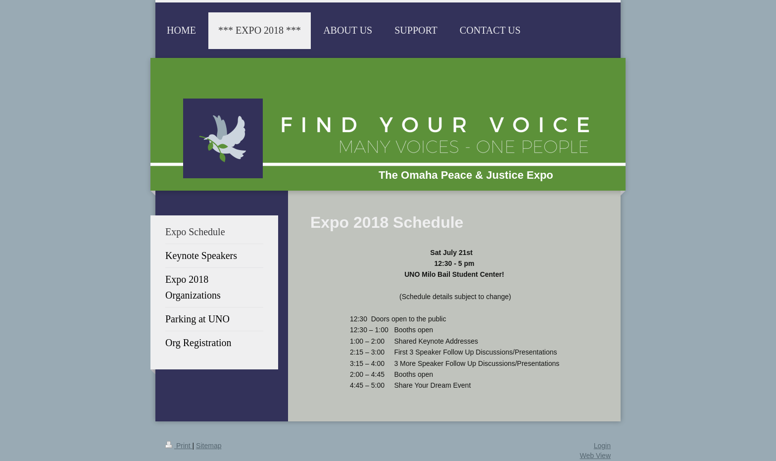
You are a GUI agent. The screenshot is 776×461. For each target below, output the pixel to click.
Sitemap (208, 446)
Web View (595, 456)
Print (179, 446)
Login (602, 446)
